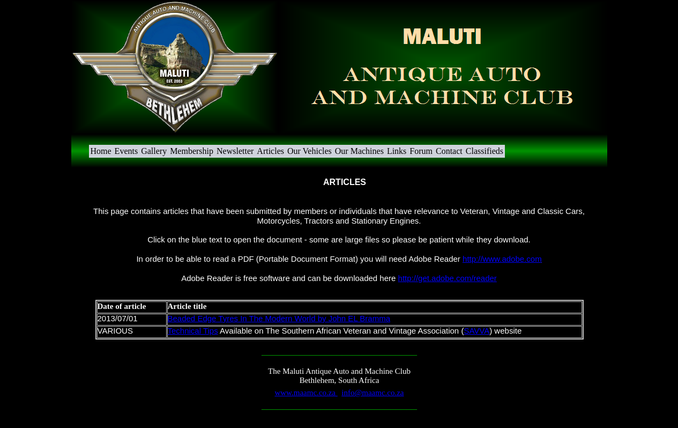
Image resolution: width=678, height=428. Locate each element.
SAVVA (476, 330)
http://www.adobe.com (502, 258)
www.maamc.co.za (305, 392)
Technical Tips (193, 330)
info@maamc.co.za (372, 392)
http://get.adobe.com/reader (447, 278)
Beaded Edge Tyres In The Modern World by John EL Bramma (279, 318)
